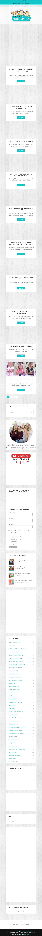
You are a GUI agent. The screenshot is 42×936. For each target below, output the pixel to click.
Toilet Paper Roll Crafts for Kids (17, 749)
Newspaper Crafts (13, 714)
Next (16, 397)
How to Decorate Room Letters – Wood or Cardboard (21, 174)
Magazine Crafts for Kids (15, 699)
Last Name (11, 524)
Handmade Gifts (14, 534)
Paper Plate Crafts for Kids (16, 718)
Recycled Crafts (14, 532)
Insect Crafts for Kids (14, 689)
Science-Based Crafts (14, 739)
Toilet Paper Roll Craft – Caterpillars (21, 312)
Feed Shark (21, 911)
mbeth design (26, 934)
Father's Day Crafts (14, 674)
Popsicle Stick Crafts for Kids (16, 733)
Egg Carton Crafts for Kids (15, 667)
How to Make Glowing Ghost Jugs (21, 141)
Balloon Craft (12, 645)
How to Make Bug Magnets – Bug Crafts (21, 209)
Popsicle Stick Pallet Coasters (21, 346)
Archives (8, 819)
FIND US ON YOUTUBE (26, 931)
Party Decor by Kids (14, 721)
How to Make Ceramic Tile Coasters (21, 70)
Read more (21, 81)
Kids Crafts (11, 692)
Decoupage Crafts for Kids (16, 661)
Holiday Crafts (14, 541)
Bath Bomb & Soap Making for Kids (18, 649)
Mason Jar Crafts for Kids (15, 702)
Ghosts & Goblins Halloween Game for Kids (21, 107)
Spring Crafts (12, 743)
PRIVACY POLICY (14, 931)
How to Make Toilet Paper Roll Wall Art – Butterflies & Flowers (21, 243)
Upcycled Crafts (13, 752)
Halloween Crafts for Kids (15, 677)
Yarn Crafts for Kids (14, 761)
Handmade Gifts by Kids (15, 680)
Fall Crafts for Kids (13, 670)
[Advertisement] (21, 36)
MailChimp (16, 544)
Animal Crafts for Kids (14, 642)
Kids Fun (11, 696)
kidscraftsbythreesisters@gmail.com (21, 3)
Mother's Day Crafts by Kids (16, 711)
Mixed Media (12, 708)
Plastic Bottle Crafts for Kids (16, 730)
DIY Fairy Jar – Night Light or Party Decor (21, 278)
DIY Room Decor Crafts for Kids (17, 664)
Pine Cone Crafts (13, 724)
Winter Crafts (12, 758)
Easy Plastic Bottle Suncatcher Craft (21, 379)
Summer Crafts (13, 746)
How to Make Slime (14, 686)
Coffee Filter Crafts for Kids (16, 655)
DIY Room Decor (14, 537)
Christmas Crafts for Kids (15, 652)
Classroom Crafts (14, 539)
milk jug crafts (12, 705)
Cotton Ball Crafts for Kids (15, 658)
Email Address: (12, 512)
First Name (11, 518)
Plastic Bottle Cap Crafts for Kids (17, 727)
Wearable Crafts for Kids (15, 755)
